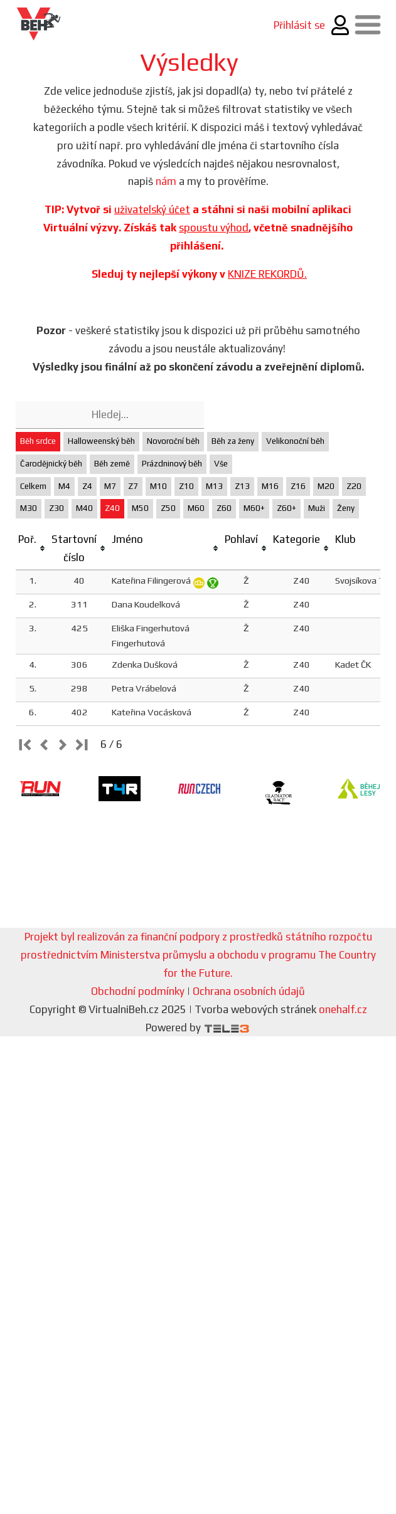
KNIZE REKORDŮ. (267, 274)
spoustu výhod (214, 227)
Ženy (346, 508)
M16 (270, 486)
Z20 (353, 486)
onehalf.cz (343, 1009)
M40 (84, 508)
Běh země (112, 463)
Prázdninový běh (172, 463)
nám (166, 181)
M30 (28, 508)
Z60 (224, 508)
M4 (64, 486)
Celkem (33, 486)
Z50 (168, 508)
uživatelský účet (152, 209)
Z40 (112, 508)
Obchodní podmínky (138, 991)
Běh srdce (38, 441)
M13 (214, 486)
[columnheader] (32, 549)
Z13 (242, 486)
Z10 (186, 486)
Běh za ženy (232, 441)
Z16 (298, 486)
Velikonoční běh (295, 441)
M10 (158, 486)
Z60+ (286, 508)
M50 (140, 508)
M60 (196, 508)
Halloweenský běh (101, 441)
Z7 (133, 486)
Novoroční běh (173, 441)
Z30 (56, 508)
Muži (316, 508)
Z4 (87, 486)
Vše (221, 463)
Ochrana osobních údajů (249, 991)
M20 (326, 486)
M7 (110, 486)
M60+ (254, 508)
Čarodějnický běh (51, 463)
